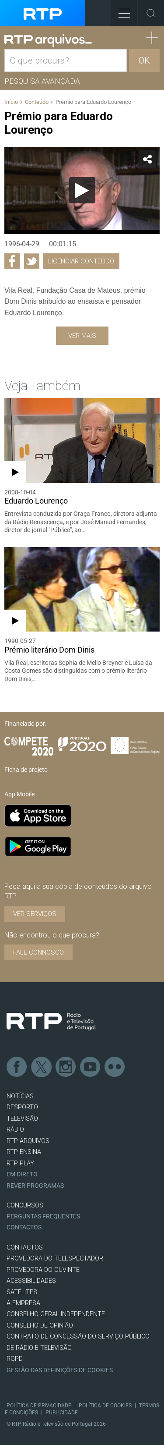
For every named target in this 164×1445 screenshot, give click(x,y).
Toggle (151, 13)
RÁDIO (15, 1129)
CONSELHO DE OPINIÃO (40, 1325)
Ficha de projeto (26, 769)
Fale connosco (38, 952)
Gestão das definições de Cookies (60, 1370)
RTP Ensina (24, 1152)
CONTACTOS (25, 1247)
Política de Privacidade (39, 1405)
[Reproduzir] (82, 190)
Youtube (90, 1067)
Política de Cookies (105, 1405)
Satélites (22, 1292)
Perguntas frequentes (43, 1216)
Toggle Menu (120, 10)
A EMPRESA (23, 1303)
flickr (115, 1067)
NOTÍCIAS (20, 1096)
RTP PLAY (20, 1163)
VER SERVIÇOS (34, 914)
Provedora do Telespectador (55, 1258)
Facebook (17, 1067)
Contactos (24, 1227)
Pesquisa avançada (42, 81)
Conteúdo (37, 102)
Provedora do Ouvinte (43, 1270)
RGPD (15, 1359)
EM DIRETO (22, 1174)
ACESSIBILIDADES (31, 1281)
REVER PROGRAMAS (35, 1185)
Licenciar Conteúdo (81, 261)
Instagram (66, 1067)
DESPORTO (22, 1107)
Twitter (41, 1067)
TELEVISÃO (22, 1118)
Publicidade (61, 1412)
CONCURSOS (25, 1205)
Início (11, 102)
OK (144, 60)
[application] (82, 190)
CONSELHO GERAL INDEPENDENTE (56, 1314)
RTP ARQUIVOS (28, 1141)
